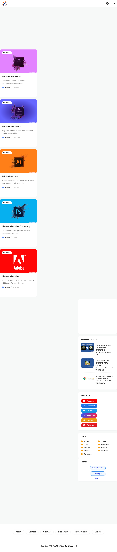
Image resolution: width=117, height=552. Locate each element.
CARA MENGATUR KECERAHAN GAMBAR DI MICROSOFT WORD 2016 (104, 350)
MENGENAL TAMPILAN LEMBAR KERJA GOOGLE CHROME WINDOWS (105, 379)
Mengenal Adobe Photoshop (16, 226)
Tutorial (104, 448)
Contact (32, 532)
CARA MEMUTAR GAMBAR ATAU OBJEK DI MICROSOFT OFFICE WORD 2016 (104, 365)
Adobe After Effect (11, 126)
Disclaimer (63, 532)
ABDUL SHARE (56, 546)
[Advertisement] (58, 28)
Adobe (7, 53)
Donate (98, 532)
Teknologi (105, 444)
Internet (87, 451)
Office (103, 441)
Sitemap (47, 532)
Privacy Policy (81, 532)
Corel (86, 444)
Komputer (88, 454)
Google (87, 448)
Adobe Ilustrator (10, 176)
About (18, 532)
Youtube (104, 451)
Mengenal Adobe (10, 276)
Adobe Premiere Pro (12, 76)
